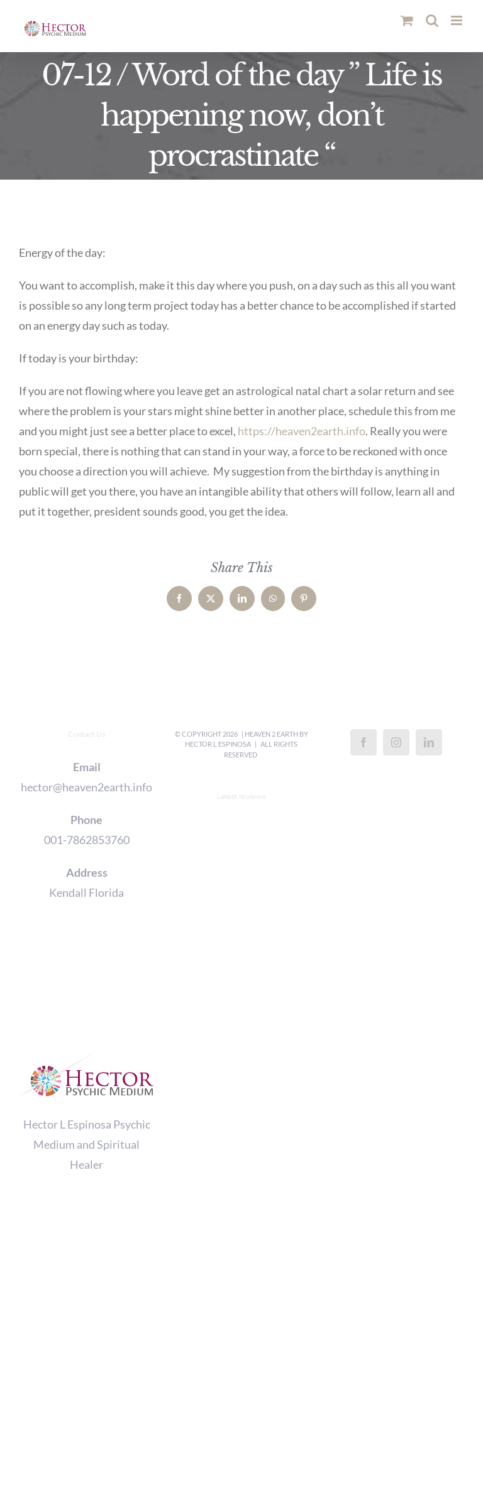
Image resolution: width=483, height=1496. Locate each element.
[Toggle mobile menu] (457, 20)
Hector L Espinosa (218, 744)
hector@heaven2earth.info (86, 787)
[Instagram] (396, 742)
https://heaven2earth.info (301, 431)
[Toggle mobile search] (432, 20)
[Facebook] (363, 742)
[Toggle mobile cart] (407, 20)
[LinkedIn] (429, 742)
